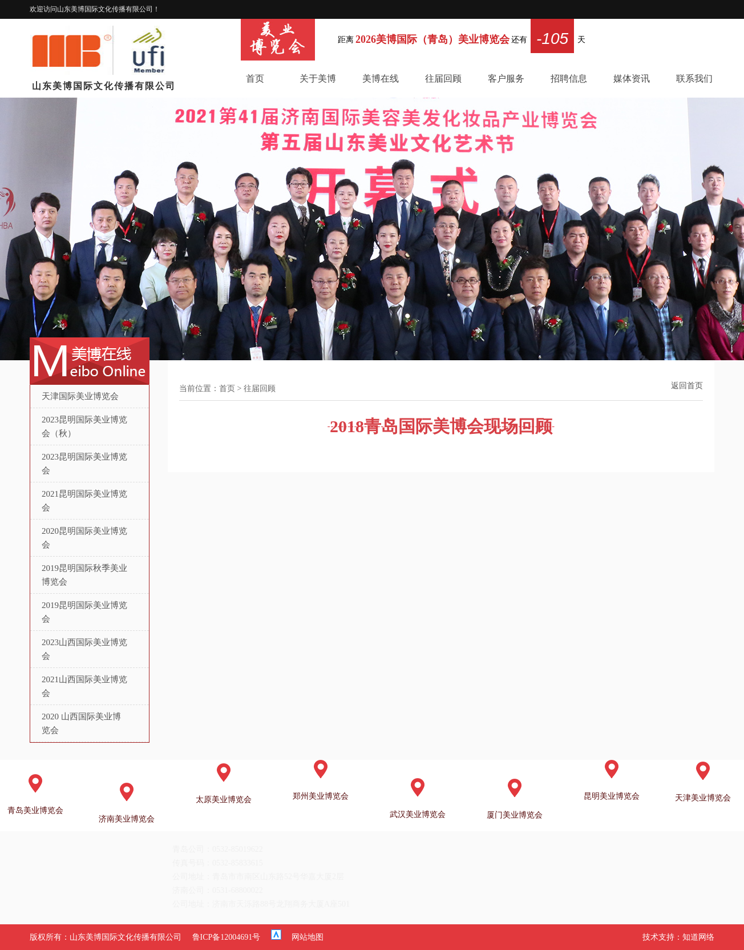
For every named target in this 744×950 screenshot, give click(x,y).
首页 (255, 78)
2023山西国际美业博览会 (84, 649)
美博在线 (380, 78)
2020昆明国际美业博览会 (84, 537)
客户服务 (506, 78)
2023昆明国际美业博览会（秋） (84, 426)
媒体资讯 (631, 78)
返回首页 (687, 385)
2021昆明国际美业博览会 (84, 500)
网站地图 (308, 937)
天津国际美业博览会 (80, 396)
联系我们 (694, 78)
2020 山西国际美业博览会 (81, 723)
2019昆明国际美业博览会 (84, 612)
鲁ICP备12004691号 (226, 937)
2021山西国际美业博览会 (84, 686)
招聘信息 (569, 78)
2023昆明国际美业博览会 (84, 463)
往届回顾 (443, 78)
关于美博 (318, 78)
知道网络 (698, 937)
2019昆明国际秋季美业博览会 (84, 574)
